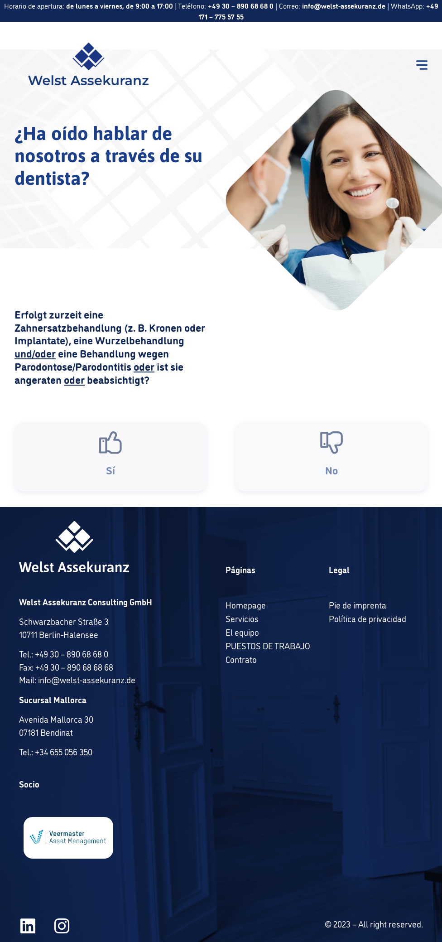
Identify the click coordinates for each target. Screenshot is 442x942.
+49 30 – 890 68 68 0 (71, 654)
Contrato (241, 659)
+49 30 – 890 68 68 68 (74, 667)
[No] (331, 448)
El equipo (242, 632)
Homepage (246, 605)
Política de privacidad (367, 618)
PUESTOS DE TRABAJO (268, 646)
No (331, 475)
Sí (110, 475)
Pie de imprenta (357, 605)
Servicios (242, 618)
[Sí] (110, 448)
